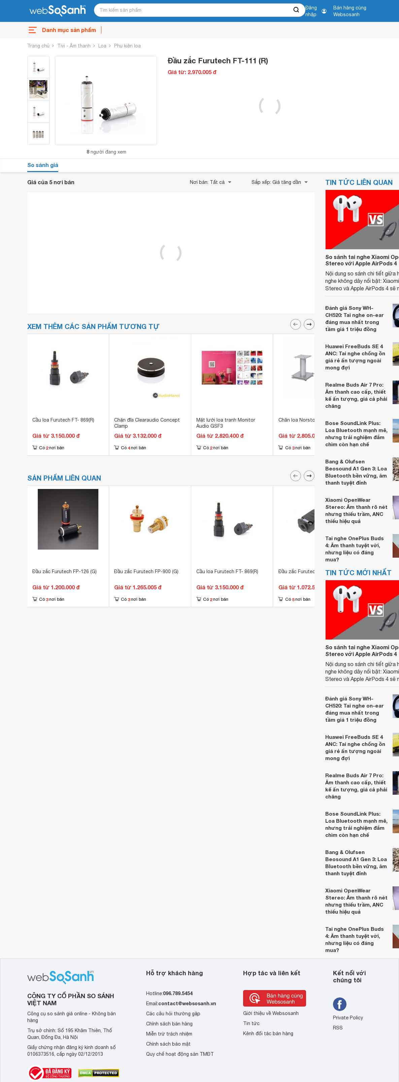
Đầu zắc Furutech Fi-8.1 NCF (310, 571)
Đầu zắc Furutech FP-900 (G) (146, 571)
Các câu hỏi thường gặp (173, 1013)
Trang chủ (38, 45)
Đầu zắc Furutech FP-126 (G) (64, 571)
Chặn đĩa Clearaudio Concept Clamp (147, 423)
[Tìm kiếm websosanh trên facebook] (339, 1004)
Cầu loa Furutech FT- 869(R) (63, 420)
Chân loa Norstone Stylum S (310, 420)
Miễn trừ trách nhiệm (169, 1034)
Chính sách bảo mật (168, 1044)
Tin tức (251, 1023)
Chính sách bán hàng (169, 1023)
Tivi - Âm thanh (74, 45)
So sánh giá (42, 165)
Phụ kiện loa (127, 45)
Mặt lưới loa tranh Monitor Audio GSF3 (225, 423)
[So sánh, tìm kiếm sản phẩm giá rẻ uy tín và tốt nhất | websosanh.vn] (57, 11)
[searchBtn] (296, 10)
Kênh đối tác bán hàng (268, 1033)
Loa (102, 45)
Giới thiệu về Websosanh (271, 1013)
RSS (338, 1027)
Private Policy (348, 1017)
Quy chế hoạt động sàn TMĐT (180, 1054)
